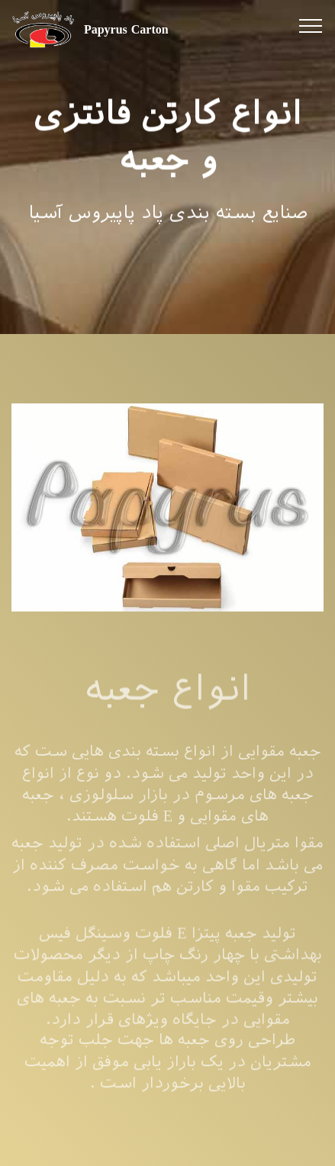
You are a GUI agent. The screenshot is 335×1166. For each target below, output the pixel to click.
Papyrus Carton (126, 29)
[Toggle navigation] (311, 25)
